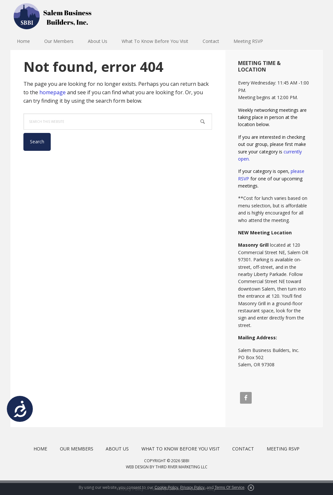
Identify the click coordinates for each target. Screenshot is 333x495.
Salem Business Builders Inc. (52, 16)
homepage (52, 92)
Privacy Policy (192, 487)
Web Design (137, 467)
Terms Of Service (230, 487)
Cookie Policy (166, 487)
